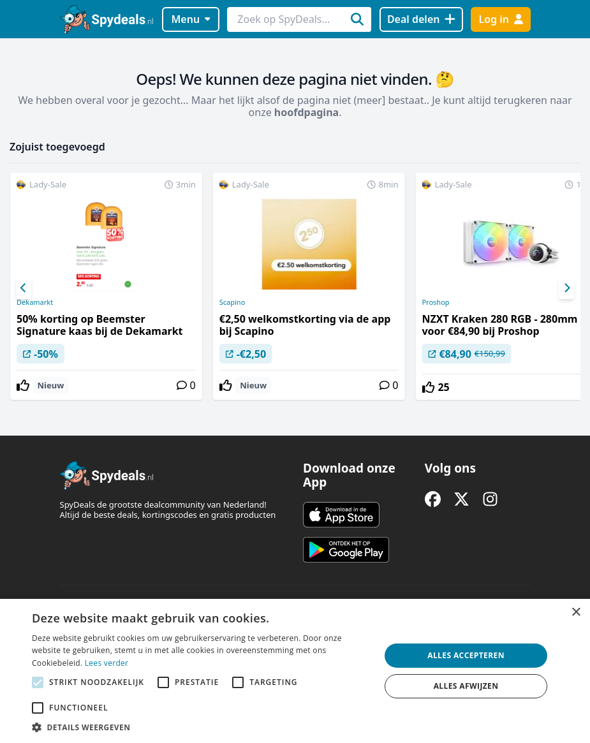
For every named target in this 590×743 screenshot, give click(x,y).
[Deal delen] (421, 19)
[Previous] (23, 288)
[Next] (566, 288)
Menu (190, 19)
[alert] (295, 671)
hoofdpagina (306, 112)
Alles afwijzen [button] (466, 685)
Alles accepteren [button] (466, 655)
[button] (201, 727)
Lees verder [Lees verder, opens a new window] (107, 663)
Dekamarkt (35, 302)
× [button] (575, 612)
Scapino (232, 302)
